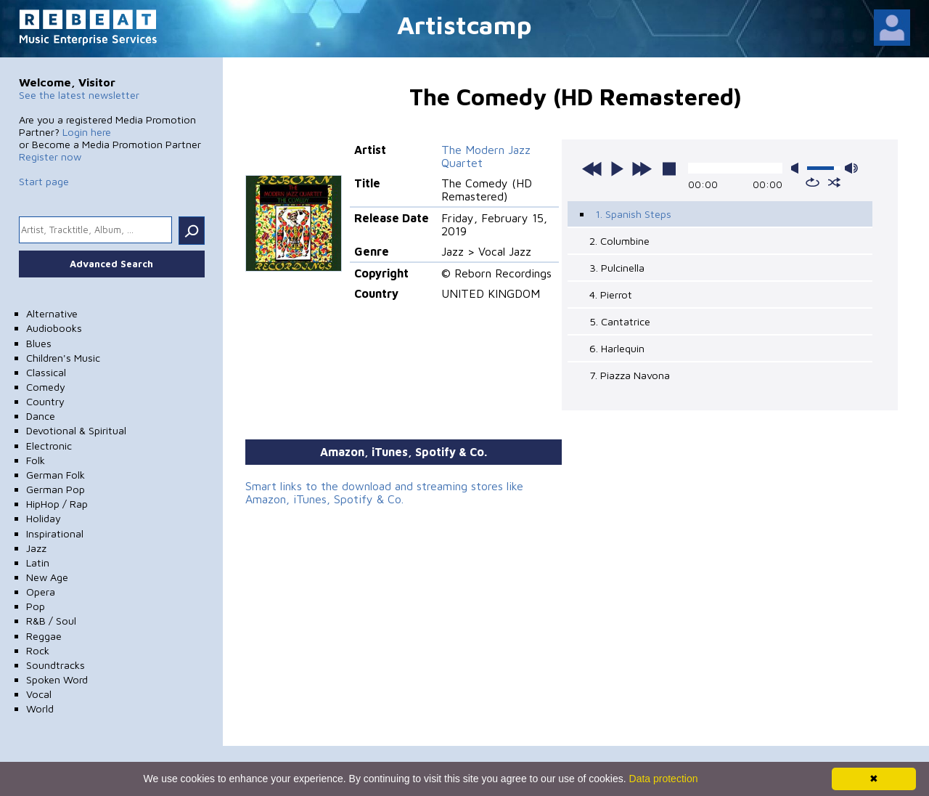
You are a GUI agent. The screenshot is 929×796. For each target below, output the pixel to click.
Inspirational (54, 533)
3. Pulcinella (616, 267)
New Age (47, 577)
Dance (40, 416)
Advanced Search (111, 263)
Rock (37, 650)
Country (45, 401)
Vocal (39, 694)
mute (797, 168)
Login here (86, 132)
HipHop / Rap (57, 503)
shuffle (834, 182)
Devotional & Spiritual (76, 430)
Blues (39, 343)
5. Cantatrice (619, 321)
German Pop (55, 489)
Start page (44, 181)
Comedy (45, 387)
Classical (46, 372)
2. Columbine (619, 241)
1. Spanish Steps (633, 214)
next (641, 168)
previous (592, 168)
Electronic (49, 445)
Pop (35, 606)
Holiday (43, 518)
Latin (37, 562)
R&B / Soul (51, 620)
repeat (812, 182)
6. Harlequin (616, 348)
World (40, 708)
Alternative (52, 313)
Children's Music (63, 358)
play (616, 168)
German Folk (55, 474)
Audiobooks (54, 328)
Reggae (44, 636)
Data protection (663, 778)
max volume (851, 168)
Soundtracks (55, 665)
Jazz (36, 548)
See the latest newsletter (79, 95)
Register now (50, 156)
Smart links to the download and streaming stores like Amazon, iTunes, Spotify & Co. (384, 492)
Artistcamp (464, 24)
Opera (40, 591)
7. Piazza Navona (629, 375)
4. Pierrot (610, 294)
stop (669, 168)
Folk (35, 460)
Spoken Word (57, 679)
